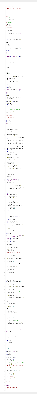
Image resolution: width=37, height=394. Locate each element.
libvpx (26, 2)
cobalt (5, 2)
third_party (23, 2)
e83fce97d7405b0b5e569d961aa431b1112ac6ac (14, 2)
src (21, 2)
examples (29, 2)
